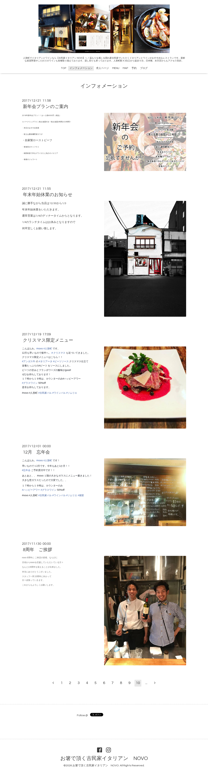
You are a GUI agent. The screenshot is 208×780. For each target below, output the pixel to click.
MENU (115, 68)
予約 (134, 68)
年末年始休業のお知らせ (47, 194)
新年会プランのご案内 (45, 106)
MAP (125, 68)
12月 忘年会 (36, 452)
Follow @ (82, 715)
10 (138, 683)
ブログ (144, 68)
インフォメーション (81, 68)
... (146, 683)
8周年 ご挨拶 (37, 549)
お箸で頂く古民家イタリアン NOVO (104, 758)
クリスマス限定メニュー (48, 340)
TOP (63, 68)
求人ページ (102, 68)
